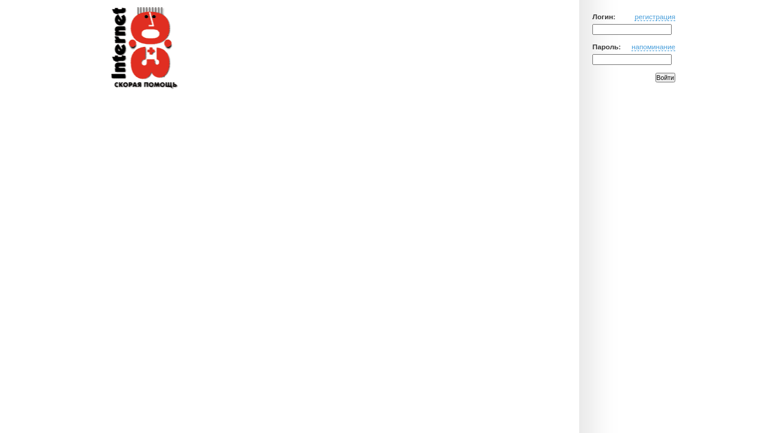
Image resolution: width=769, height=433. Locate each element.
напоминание (653, 47)
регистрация (654, 16)
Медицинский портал (143, 49)
